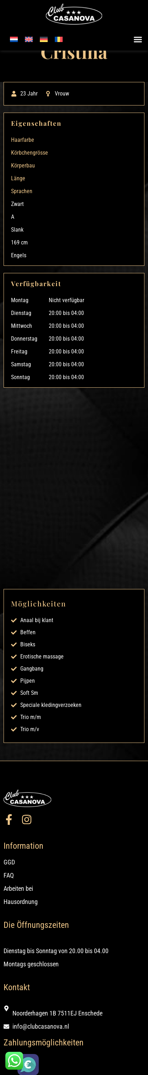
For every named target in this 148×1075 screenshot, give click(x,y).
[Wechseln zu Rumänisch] (58, 39)
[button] (138, 39)
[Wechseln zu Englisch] (28, 39)
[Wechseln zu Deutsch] (43, 39)
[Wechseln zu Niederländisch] (13, 39)
